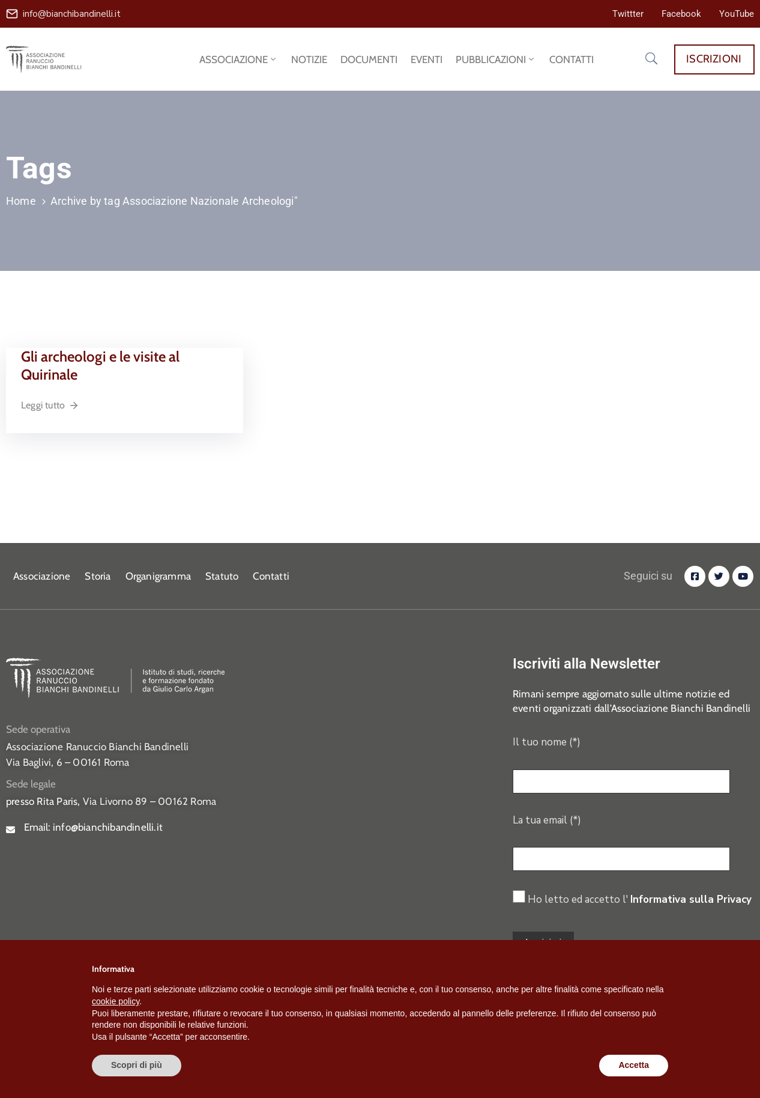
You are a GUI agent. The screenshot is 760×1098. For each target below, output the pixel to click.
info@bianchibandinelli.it (72, 14)
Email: (93, 827)
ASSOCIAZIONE (238, 59)
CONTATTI (571, 59)
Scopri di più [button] (136, 1065)
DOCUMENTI (368, 59)
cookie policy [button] (115, 1001)
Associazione (41, 576)
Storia (97, 576)
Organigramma (158, 576)
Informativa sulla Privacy (691, 899)
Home (21, 201)
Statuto (221, 576)
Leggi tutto (50, 405)
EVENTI (426, 59)
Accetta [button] (633, 1065)
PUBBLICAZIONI (496, 59)
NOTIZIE (309, 59)
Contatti (271, 576)
